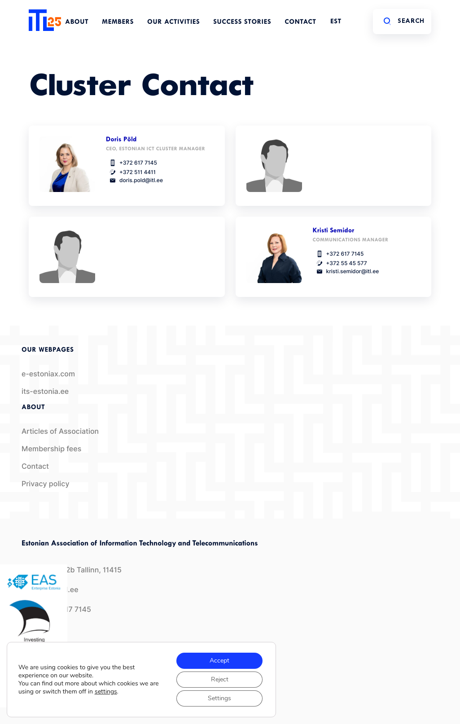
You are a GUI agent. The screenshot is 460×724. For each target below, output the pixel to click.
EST (336, 22)
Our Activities (173, 22)
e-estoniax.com (48, 374)
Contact (300, 22)
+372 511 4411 (131, 172)
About (76, 22)
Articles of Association (60, 431)
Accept (219, 660)
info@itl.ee (50, 589)
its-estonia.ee (45, 391)
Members (118, 22)
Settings (219, 698)
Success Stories (242, 22)
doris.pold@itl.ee (134, 180)
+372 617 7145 (131, 162)
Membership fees (51, 449)
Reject (219, 679)
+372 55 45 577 (340, 263)
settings (106, 692)
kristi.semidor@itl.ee (346, 271)
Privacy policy (46, 484)
